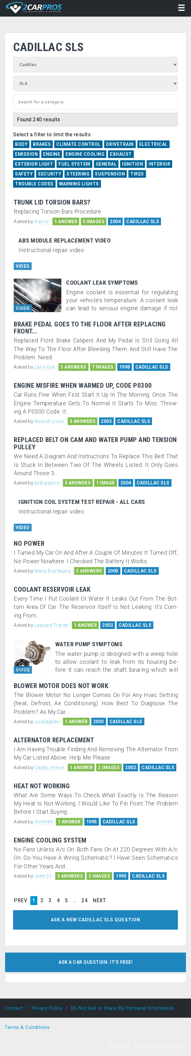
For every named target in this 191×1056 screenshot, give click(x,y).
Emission (26, 154)
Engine (51, 154)
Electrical (153, 144)
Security (49, 173)
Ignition (132, 164)
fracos (41, 221)
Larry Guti (44, 367)
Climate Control (78, 144)
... (75, 900)
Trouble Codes (34, 183)
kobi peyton (47, 482)
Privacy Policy (47, 1008)
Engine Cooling (84, 154)
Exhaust (121, 154)
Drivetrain (120, 144)
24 (84, 900)
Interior (159, 164)
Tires (137, 173)
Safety (24, 173)
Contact (14, 1008)
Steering (77, 173)
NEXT (99, 900)
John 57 (43, 876)
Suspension (110, 173)
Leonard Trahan (51, 625)
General (106, 164)
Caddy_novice (49, 767)
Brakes (42, 144)
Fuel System (74, 164)
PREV (20, 900)
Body (21, 144)
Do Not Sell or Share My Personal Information (122, 1008)
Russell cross (49, 421)
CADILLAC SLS (142, 221)
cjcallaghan (47, 721)
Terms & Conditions (27, 1027)
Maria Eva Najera (52, 570)
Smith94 (43, 821)
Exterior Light (34, 164)
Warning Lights (79, 183)
